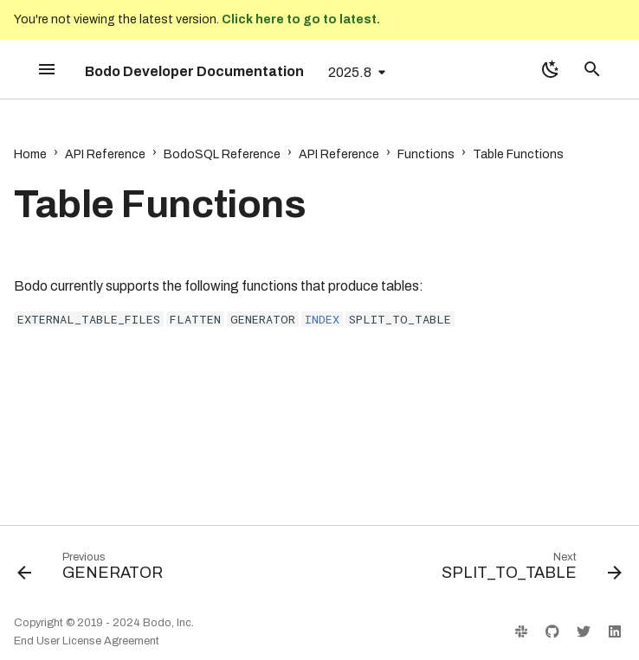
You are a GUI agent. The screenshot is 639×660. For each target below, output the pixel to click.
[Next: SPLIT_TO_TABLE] (529, 570)
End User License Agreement (86, 641)
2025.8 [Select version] (349, 72)
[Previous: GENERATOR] (93, 570)
